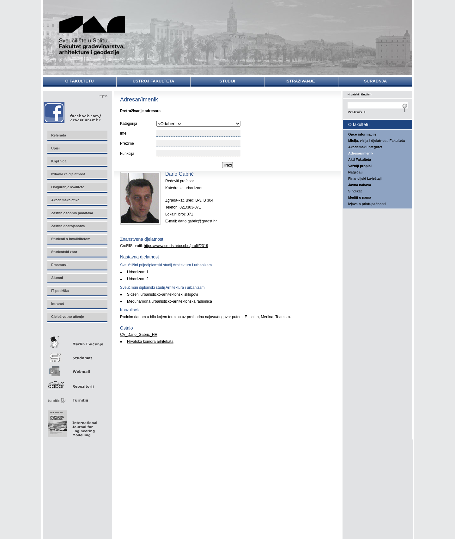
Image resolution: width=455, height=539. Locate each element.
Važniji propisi (360, 166)
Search (378, 111)
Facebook (73, 112)
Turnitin (77, 398)
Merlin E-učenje (77, 341)
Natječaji (355, 172)
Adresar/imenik (360, 153)
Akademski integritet (365, 147)
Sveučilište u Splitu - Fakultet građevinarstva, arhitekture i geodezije (92, 35)
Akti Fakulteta (359, 159)
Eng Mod (71, 422)
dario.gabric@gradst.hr (197, 221)
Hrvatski (353, 94)
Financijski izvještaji (365, 178)
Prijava (103, 96)
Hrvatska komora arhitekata (150, 341)
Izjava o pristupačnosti (367, 204)
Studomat (77, 355)
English (366, 94)
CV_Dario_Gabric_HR (138, 334)
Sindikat (355, 191)
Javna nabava (359, 185)
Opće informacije (362, 134)
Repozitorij (77, 383)
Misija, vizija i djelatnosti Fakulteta (376, 140)
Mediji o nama (359, 197)
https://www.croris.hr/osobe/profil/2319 (176, 246)
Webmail (77, 369)
